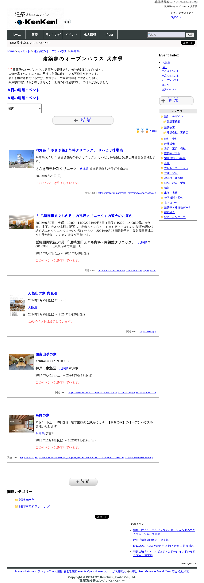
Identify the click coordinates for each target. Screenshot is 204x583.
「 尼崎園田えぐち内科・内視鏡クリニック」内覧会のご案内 (84, 216)
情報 (167, 187)
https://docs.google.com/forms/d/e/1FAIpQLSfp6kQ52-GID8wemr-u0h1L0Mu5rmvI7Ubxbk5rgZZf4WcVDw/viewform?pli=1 (88, 457)
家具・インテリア (175, 217)
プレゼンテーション (176, 168)
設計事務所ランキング (34, 506)
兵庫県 (75, 51)
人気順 (146, 131)
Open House (95, 571)
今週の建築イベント (23, 98)
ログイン (175, 17)
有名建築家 (70, 571)
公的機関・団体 (173, 197)
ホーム (16, 34)
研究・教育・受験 (175, 182)
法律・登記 (171, 173)
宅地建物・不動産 (175, 158)
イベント (71, 34)
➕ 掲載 (132, 571)
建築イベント (170, 89)
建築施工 (169, 127)
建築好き (169, 212)
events (82, 571)
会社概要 (183, 571)
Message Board (154, 571)
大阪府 (32, 307)
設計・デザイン (173, 116)
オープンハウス (171, 80)
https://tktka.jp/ (148, 331)
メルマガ (109, 571)
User (141, 571)
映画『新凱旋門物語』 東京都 (151, 539)
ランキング (53, 34)
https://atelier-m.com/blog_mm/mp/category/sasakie (127, 193)
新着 (35, 34)
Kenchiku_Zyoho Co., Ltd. (118, 577)
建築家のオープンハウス (50, 51)
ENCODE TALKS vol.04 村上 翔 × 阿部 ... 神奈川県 (163, 545)
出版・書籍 (171, 192)
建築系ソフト (172, 153)
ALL (164, 67)
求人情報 (90, 34)
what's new (30, 571)
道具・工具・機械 (175, 148)
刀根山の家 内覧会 (43, 293)
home (11, 51)
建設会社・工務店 (177, 132)
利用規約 (120, 571)
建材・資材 (171, 138)
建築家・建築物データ (177, 207)
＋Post (108, 34)
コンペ (166, 84)
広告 (174, 571)
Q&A (168, 571)
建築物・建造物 (173, 178)
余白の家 (43, 415)
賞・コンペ (171, 202)
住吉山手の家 (48, 354)
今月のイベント (171, 70)
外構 (167, 163)
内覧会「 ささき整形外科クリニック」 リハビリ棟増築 (79, 150)
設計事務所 (26, 499)
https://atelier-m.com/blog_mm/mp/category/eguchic (127, 270)
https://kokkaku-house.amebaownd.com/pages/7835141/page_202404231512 (112, 392)
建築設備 (169, 143)
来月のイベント (171, 75)
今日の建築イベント (23, 90)
